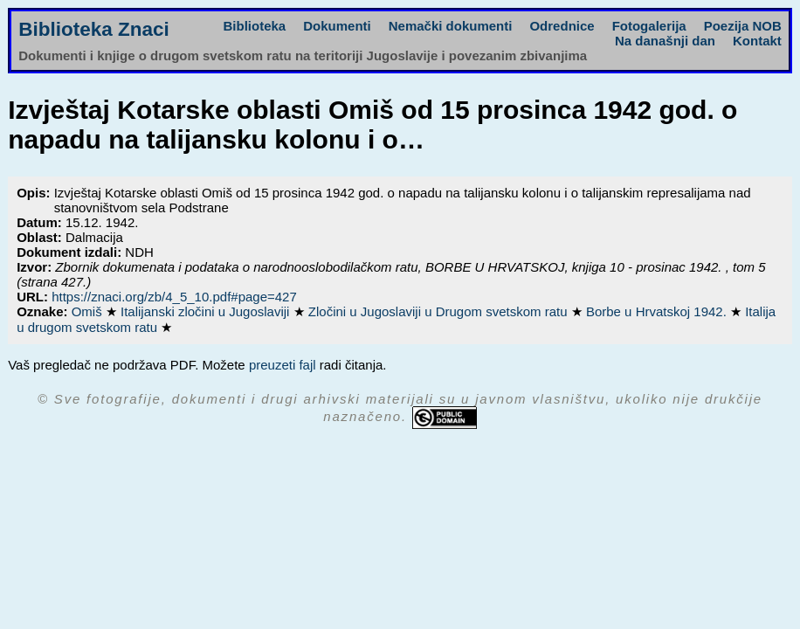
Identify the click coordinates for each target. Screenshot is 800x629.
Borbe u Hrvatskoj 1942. (658, 311)
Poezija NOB (743, 25)
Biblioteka (255, 25)
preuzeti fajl (282, 364)
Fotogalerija (649, 25)
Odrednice (561, 25)
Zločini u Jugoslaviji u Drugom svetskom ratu (439, 311)
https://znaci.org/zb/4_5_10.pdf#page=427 (174, 296)
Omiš (89, 311)
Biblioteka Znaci (93, 29)
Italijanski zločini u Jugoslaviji (207, 311)
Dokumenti (337, 25)
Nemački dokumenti (451, 25)
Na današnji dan (665, 40)
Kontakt (757, 40)
